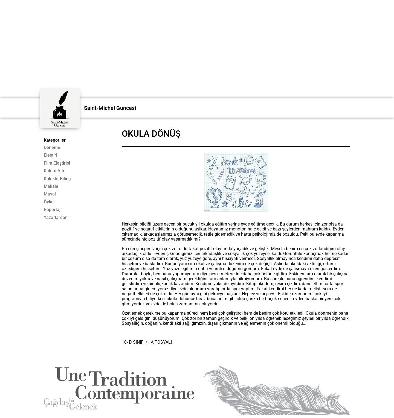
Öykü (49, 202)
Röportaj (52, 209)
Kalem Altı (54, 170)
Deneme (52, 147)
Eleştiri (50, 155)
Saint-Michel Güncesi (110, 108)
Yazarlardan (56, 217)
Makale (51, 186)
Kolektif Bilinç (57, 178)
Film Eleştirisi (57, 163)
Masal (50, 194)
